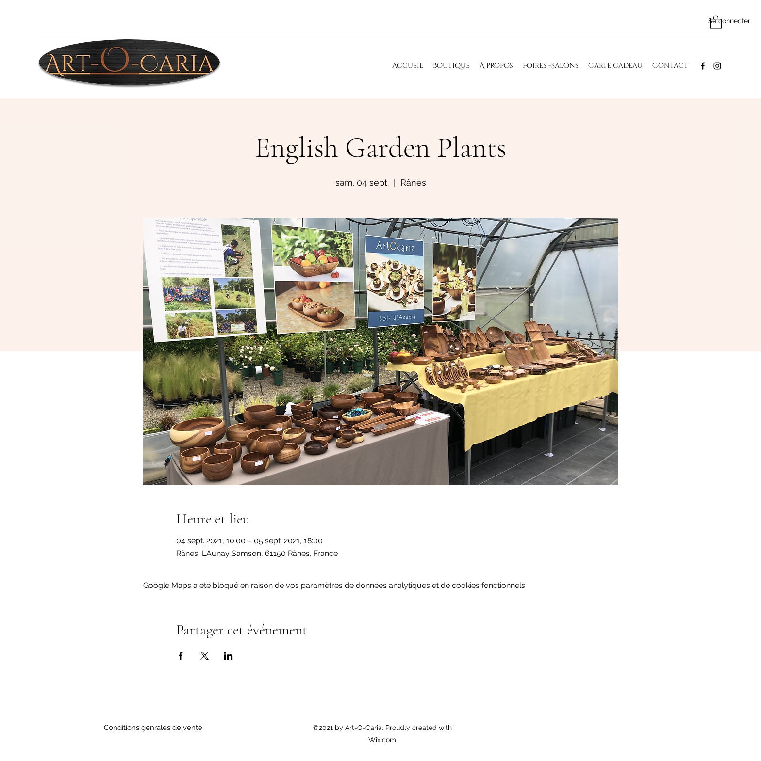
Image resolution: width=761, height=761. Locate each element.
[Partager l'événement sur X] (204, 656)
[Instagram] (717, 66)
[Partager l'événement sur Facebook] (180, 656)
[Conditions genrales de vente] (153, 728)
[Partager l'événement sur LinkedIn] (228, 656)
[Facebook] (703, 66)
